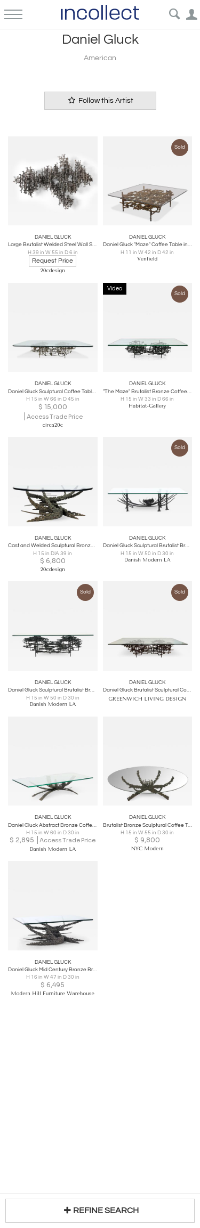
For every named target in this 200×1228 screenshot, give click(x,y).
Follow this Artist (100, 100)
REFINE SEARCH (100, 1210)
